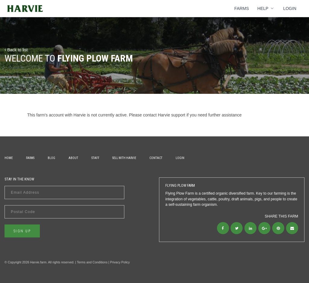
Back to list (16, 49)
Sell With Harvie (124, 158)
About (73, 158)
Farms (241, 8)
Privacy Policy (120, 262)
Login (289, 8)
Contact (155, 158)
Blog (51, 158)
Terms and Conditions (92, 262)
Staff (95, 158)
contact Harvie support (164, 115)
